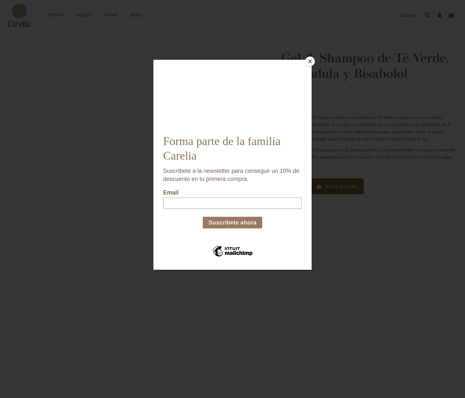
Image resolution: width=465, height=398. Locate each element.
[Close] (310, 61)
